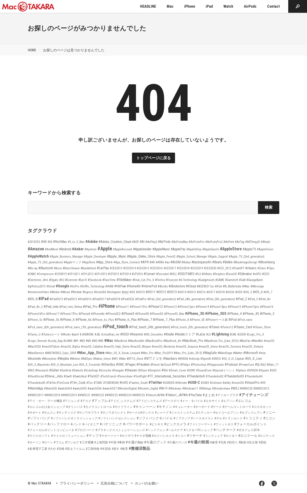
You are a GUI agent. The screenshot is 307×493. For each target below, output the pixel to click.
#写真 (222, 442)
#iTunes (214, 327)
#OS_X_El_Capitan (233, 358)
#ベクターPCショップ (198, 430)
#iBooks (163, 286)
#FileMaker (124, 280)
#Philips (185, 364)
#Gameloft (231, 280)
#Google (62, 286)
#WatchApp (35, 388)
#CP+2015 (100, 274)
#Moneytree (49, 358)
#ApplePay (178, 249)
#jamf (75, 334)
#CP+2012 (87, 274)
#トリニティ (252, 418)
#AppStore (88, 262)
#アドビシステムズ (149, 401)
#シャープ (162, 412)
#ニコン (269, 418)
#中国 (112, 442)
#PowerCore (246, 364)
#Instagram (114, 292)
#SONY (191, 370)
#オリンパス (74, 406)
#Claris (261, 268)
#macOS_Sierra (208, 346)
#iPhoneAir (98, 313)
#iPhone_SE (197, 319)
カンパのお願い (147, 483)
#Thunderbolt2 (214, 376)
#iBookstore (177, 286)
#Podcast (231, 365)
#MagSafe (210, 353)
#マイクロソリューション (68, 435)
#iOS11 (150, 292)
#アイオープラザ (227, 395)
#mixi (262, 353)
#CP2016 (137, 274)
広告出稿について (114, 483)
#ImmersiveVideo (38, 292)
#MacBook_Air (172, 341)
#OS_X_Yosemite (89, 364)
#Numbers (170, 359)
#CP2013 (113, 274)
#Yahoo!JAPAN (155, 395)
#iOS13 (172, 292)
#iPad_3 (253, 299)
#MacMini (257, 341)
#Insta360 (100, 292)
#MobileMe (34, 358)
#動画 (242, 442)
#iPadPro (140, 299)
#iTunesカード (50, 334)
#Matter (237, 353)
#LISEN (241, 334)
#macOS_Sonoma (230, 346)
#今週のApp (134, 442)
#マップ (93, 436)
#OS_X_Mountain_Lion (64, 364)
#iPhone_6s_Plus (103, 319)
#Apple (104, 249)
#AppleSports (210, 249)
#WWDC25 (138, 395)
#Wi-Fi (163, 388)
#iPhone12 (155, 307)
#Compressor (45, 274)
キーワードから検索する (54, 192)
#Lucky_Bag (55, 341)
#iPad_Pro (90, 307)
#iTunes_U (34, 334)
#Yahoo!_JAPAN (176, 395)
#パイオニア (90, 424)
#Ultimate (181, 382)
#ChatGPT (238, 268)
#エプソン (228, 401)
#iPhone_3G (194, 313)
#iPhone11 (122, 306)
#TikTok (51, 382)
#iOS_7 (268, 292)
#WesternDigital (127, 388)
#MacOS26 (34, 346)
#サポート (34, 412)
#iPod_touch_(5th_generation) (189, 327)
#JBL (97, 334)
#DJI (198, 274)
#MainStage (225, 353)
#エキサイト (212, 401)
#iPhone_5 (267, 314)
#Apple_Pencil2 (165, 256)
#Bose (58, 268)
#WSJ (235, 388)
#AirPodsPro (196, 242)
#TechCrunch (108, 376)
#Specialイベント (223, 370)
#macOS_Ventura (252, 346)
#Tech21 (94, 376)
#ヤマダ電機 (143, 435)
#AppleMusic (161, 249)
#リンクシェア (213, 435)
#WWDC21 (84, 395)
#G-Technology (188, 280)
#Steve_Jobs (54, 376)
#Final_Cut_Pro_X (143, 280)
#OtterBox (108, 365)
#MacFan (245, 341)
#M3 (88, 341)
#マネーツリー (109, 435)
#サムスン (49, 412)
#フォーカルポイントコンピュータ (51, 430)
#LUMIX (67, 341)
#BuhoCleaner (71, 268)
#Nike (122, 358)
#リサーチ (195, 436)
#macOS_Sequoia (187, 346)
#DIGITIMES (186, 274)
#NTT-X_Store (135, 358)
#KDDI (124, 334)
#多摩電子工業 (37, 448)
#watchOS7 (110, 388)
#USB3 (205, 382)
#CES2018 (183, 268)
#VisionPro (252, 383)
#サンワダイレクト (113, 412)
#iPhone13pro (186, 306)
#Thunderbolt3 (234, 376)
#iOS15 (191, 292)
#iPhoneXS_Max (174, 313)
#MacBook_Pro (192, 341)
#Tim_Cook (77, 383)
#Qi (257, 365)
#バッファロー (59, 424)
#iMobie (55, 292)
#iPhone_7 (145, 320)
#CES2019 (196, 268)
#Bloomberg (266, 262)
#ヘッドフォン (155, 430)
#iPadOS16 (84, 299)
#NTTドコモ (153, 359)
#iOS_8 (33, 299)
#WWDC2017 (35, 395)
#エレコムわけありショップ (46, 406)
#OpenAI (205, 358)
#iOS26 (230, 292)
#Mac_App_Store (90, 352)
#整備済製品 (139, 448)
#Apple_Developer (95, 256)
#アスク (86, 401)
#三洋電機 (86, 442)
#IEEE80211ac (205, 286)
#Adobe (91, 241)
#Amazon (36, 248)
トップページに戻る (153, 158)
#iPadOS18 (113, 299)
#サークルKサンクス (140, 412)
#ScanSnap (91, 370)
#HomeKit (133, 286)
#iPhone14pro (218, 306)
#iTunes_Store (262, 327)
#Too (89, 382)
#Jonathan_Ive (110, 334)
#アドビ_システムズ (122, 401)
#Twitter (155, 382)
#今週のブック (155, 442)
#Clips (270, 268)
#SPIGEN (252, 370)
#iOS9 (238, 292)
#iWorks (66, 334)
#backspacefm (201, 262)
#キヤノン (164, 407)
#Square (264, 370)
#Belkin (228, 262)
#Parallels (143, 365)
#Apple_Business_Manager (66, 256)
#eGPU (257, 274)
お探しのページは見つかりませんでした (73, 50)
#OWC (120, 365)
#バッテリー (37, 424)
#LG (208, 334)
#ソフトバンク (39, 418)
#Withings (205, 388)
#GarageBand (254, 280)
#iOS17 (210, 292)
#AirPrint (228, 242)
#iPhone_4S (251, 314)
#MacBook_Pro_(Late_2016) (221, 341)
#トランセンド (233, 418)
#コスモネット (262, 406)
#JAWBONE (87, 334)
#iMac (246, 286)
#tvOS (124, 383)
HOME (32, 50)
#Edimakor (245, 274)
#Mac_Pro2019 (163, 353)
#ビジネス (156, 424)
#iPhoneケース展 (217, 319)
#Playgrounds (215, 364)
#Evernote (71, 280)
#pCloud (166, 364)
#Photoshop (198, 364)
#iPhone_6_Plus (126, 320)
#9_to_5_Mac (76, 242)
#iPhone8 (84, 313)
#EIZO (265, 274)
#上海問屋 (101, 442)
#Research (41, 370)
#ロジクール (247, 436)
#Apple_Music (116, 256)
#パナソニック (111, 424)
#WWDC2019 (69, 395)
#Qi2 (263, 364)
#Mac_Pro (147, 353)
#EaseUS (231, 274)
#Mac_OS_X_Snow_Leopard (122, 353)
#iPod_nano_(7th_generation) (83, 327)
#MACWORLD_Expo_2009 (60, 353)
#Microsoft (250, 353)
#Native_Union (102, 358)
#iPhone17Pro (69, 313)
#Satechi (77, 370)
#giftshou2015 (37, 286)
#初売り (232, 442)
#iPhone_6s (83, 320)
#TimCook (62, 382)
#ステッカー (204, 412)
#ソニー (269, 412)
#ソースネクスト (202, 418)
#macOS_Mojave (140, 346)
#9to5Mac (60, 242)
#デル (218, 418)
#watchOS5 (80, 388)
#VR (262, 382)
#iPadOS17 (99, 299)
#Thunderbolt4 (253, 376)
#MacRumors (36, 353)
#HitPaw (120, 286)
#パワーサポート (136, 424)
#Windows (174, 388)
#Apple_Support (218, 256)
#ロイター (230, 435)
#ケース (216, 406)
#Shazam (131, 370)
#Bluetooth (45, 268)
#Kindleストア (185, 334)
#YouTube (195, 395)
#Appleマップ (72, 262)
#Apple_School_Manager (191, 256)
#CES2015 (143, 268)
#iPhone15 (234, 306)
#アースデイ (171, 401)
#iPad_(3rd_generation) (161, 299)
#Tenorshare (125, 376)
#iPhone (106, 306)
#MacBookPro (153, 341)
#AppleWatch (38, 256)
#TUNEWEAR (111, 382)
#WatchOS (50, 388)
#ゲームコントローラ (237, 406)
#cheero (250, 268)
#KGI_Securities (153, 334)
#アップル (100, 401)
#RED (31, 370)
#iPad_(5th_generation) (220, 299)
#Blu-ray (33, 268)
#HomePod (149, 286)
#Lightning (220, 334)
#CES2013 (116, 268)
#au (167, 262)
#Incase (76, 292)
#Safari (54, 370)
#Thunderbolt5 (36, 382)
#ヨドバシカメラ (163, 435)
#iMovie (65, 292)
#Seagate (118, 370)
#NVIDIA (183, 358)
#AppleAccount (122, 249)
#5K (50, 242)
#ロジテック (266, 435)
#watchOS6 (95, 388)
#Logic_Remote (37, 341)
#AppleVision (265, 249)
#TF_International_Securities (167, 376)
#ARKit (160, 262)
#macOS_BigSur (70, 346)
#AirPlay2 (151, 242)
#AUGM (175, 262)
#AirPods (164, 242)
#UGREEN (168, 382)
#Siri (165, 370)
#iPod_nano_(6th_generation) (46, 327)
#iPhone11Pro (138, 306)
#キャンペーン (144, 407)
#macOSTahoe (51, 346)
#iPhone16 (266, 306)
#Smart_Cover (177, 370)
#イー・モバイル (191, 401)
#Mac (108, 340)
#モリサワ (127, 435)
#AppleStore (231, 248)
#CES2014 (129, 268)
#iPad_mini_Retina (70, 306)
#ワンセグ (72, 442)
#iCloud (191, 286)
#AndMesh (51, 249)
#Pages (130, 365)
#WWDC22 (97, 395)
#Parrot (155, 364)
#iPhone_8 (182, 319)
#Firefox (160, 280)
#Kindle (169, 334)
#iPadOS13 (56, 299)
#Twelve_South (138, 382)
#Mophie (63, 359)
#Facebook (94, 280)
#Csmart (149, 274)
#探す (115, 448)
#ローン (47, 442)
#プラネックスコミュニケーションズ (120, 430)
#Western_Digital (148, 388)
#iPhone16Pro (36, 313)
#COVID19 (61, 274)
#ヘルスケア (174, 430)
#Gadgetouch (206, 280)
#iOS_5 (247, 292)
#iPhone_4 (234, 314)
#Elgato (53, 280)
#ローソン (34, 442)
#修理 (214, 442)
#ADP (135, 242)
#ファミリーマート (200, 424)
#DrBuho (207, 274)
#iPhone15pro (250, 306)
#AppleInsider (142, 249)
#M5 (100, 341)
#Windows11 (190, 388)
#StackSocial (36, 376)
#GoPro (74, 286)
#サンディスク (66, 412)
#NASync (86, 358)
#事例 (121, 442)
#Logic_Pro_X (255, 334)
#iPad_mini (50, 307)
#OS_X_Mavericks (39, 364)
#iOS (132, 292)
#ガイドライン (123, 406)
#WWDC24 (125, 395)
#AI (142, 242)
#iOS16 (201, 292)
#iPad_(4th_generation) (191, 299)
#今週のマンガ (177, 442)
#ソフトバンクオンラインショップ (74, 418)
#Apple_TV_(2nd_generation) (246, 256)
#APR (145, 262)
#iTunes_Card (243, 327)
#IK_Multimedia (232, 286)
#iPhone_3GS (215, 313)
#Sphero (241, 370)
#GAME (219, 280)
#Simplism (154, 370)
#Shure (142, 370)
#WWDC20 (246, 388)
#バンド (76, 424)
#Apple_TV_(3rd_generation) (45, 262)
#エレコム (243, 401)
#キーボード (202, 406)
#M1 (76, 341)
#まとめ (209, 395)
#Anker (78, 249)
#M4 (94, 341)
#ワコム (59, 442)
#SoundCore (203, 370)
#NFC (115, 358)
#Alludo (265, 242)
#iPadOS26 (127, 299)
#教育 (124, 448)
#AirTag (239, 242)
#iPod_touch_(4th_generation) (149, 327)
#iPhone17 (52, 313)
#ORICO (216, 358)
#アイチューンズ (253, 395)
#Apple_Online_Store (141, 256)
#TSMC (98, 382)
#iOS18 (220, 292)
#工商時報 (92, 448)
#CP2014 (125, 274)
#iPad (43, 298)
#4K (44, 242)
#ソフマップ (182, 418)
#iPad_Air (265, 299)
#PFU (175, 365)
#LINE (233, 334)
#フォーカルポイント (250, 424)
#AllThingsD (252, 242)
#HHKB (109, 286)
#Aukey (186, 262)
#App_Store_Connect (126, 262)
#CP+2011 (74, 274)
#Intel (125, 292)
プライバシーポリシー (77, 483)
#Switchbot (80, 376)
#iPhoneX (127, 314)
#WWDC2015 (261, 388)
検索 (268, 207)
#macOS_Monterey (163, 346)
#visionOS (238, 382)
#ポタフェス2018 (248, 430)
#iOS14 (182, 292)
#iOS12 (161, 292)
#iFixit (218, 286)
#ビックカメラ (175, 424)
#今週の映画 (198, 442)
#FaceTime (109, 280)
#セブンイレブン (251, 412)
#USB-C (194, 382)
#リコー (180, 435)
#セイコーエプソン (226, 412)
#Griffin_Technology (92, 286)
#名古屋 (252, 442)
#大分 (52, 448)
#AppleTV (249, 249)
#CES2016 (156, 268)
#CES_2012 (224, 268)
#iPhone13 (170, 306)
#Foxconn (172, 280)
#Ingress (88, 292)
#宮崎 (60, 448)
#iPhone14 (202, 306)
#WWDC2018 (52, 395)
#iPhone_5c (35, 319)
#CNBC (32, 274)
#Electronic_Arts (38, 280)
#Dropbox (219, 274)
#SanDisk (65, 370)
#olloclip (194, 358)
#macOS (269, 341)
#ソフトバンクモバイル (155, 418)
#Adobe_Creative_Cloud (114, 242)
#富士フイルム (75, 448)
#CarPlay (103, 268)
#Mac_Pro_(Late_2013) (188, 353)
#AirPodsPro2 (214, 242)
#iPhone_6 (67, 320)
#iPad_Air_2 (35, 306)
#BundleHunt (88, 268)
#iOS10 (140, 292)
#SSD (273, 370)
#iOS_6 (258, 292)
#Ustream (216, 382)
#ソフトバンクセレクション (117, 418)
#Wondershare (221, 388)
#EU (61, 280)
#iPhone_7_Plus (164, 320)
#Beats (217, 262)
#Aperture (90, 249)
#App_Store (104, 262)
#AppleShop (193, 249)
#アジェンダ (71, 401)
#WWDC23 (111, 395)
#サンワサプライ (88, 412)
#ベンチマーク (225, 430)
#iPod (233, 320)
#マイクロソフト (39, 435)
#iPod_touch (115, 327)
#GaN (242, 280)
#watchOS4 (65, 388)
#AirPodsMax (179, 242)
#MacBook (120, 341)
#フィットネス (223, 424)
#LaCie (200, 334)
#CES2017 (170, 268)
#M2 (82, 341)
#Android (65, 249)
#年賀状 (105, 448)
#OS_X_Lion (253, 359)
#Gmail (50, 286)
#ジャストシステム (182, 412)
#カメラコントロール (98, 406)
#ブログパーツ (85, 430)
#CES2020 (210, 268)
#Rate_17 (272, 364)
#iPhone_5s (51, 320)
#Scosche (105, 370)
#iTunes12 (226, 327)
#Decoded (162, 274)
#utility (227, 382)
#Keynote (136, 334)
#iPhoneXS (156, 313)
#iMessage (257, 286)
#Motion (75, 358)
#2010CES (34, 242)
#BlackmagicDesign (245, 262)
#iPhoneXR (142, 313)
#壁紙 (262, 442)
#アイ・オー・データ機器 (45, 401)
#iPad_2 (241, 299)
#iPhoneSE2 (113, 313)
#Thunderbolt (196, 376)
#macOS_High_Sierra (116, 346)
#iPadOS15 (70, 299)
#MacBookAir (136, 341)
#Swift (68, 376)
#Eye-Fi (82, 280)
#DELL (173, 274)
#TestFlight (140, 376)
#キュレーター (183, 406)
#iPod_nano (244, 319)
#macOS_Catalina (92, 346)
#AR (152, 262)
